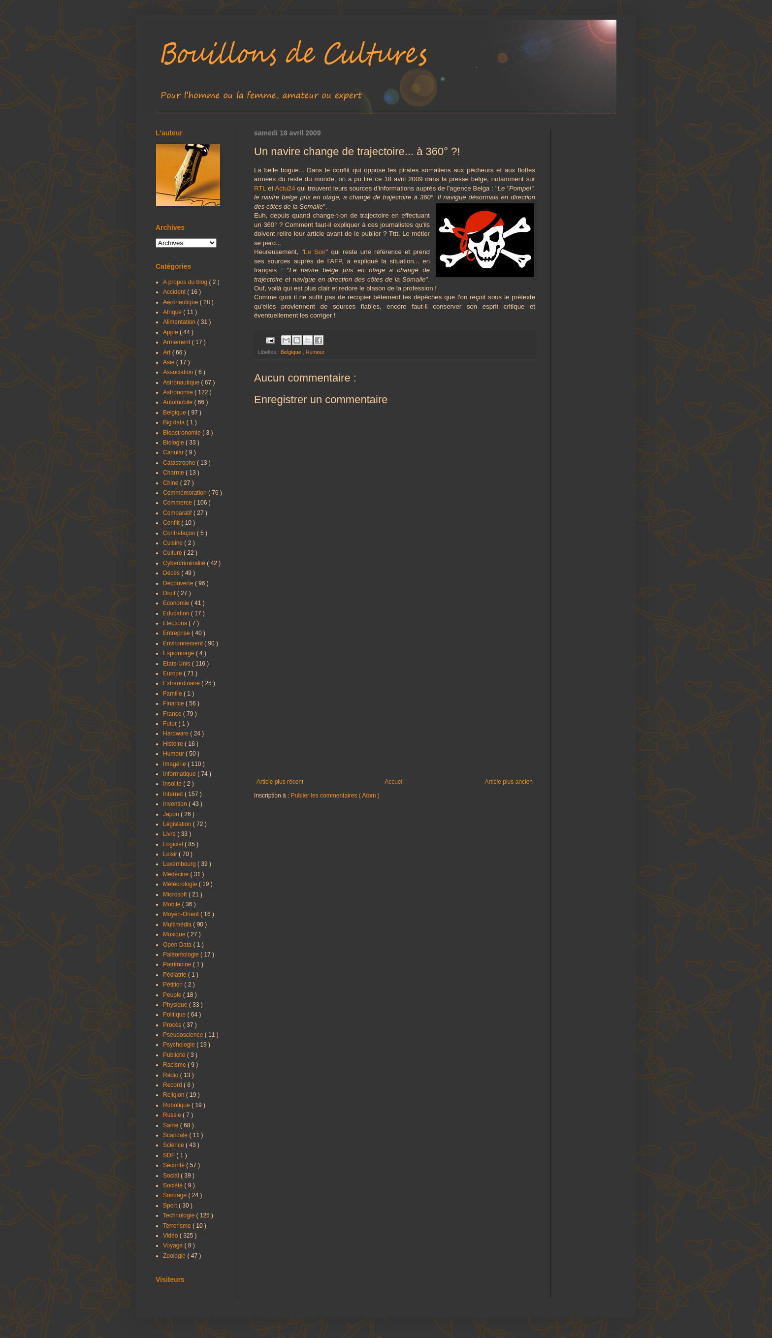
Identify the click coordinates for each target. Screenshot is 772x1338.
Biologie (174, 442)
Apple (171, 332)
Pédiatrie (175, 974)
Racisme (175, 1064)
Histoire (174, 743)
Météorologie (181, 884)
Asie (169, 362)
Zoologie (175, 1255)
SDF (169, 1155)
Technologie (179, 1215)
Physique (176, 1004)
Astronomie (178, 392)
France (173, 713)
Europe (173, 673)
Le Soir (314, 251)
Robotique (177, 1105)
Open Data (178, 944)
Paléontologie (181, 954)
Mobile (172, 904)
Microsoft (176, 894)
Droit (170, 593)
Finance (174, 703)
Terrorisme (178, 1225)
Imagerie (175, 764)
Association (179, 372)
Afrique (173, 312)
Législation (178, 824)
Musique (175, 934)
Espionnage (179, 653)
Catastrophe (180, 462)
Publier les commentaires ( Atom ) (335, 795)
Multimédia (178, 924)
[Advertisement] (394, 697)
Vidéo (171, 1235)
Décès (172, 573)
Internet (174, 794)
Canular (174, 452)
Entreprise (177, 633)
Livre (170, 833)
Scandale (176, 1135)
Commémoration (185, 492)
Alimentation (180, 322)
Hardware (176, 733)
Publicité (175, 1054)
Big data (174, 422)
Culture (173, 552)
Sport (171, 1205)
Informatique (180, 773)
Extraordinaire (182, 683)
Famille (173, 693)
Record (173, 1085)
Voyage (173, 1245)
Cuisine (173, 543)
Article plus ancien (509, 781)
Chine (171, 482)
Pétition (173, 984)
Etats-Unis (177, 663)
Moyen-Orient (181, 914)
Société (173, 1185)
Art (167, 352)
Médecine (176, 874)
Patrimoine (178, 964)
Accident (175, 291)
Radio (171, 1075)
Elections (176, 623)
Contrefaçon (180, 533)
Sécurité (174, 1165)
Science (174, 1145)
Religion (174, 1094)
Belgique (292, 352)
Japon (172, 814)
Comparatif (178, 513)
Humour (315, 352)
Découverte (179, 583)
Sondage (175, 1195)
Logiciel (174, 844)
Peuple (173, 994)
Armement (177, 342)
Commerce (178, 502)
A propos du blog (186, 282)
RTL (260, 188)
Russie (173, 1115)
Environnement (183, 643)
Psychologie (179, 1044)
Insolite (173, 783)
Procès (173, 1024)
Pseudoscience (184, 1034)
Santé (171, 1125)
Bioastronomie (182, 432)
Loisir (171, 854)
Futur (170, 723)
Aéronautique (181, 302)
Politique (175, 1014)
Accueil (394, 781)
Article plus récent (280, 781)
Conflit (172, 522)
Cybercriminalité (185, 563)
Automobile (178, 402)
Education (177, 613)
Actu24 (285, 188)
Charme (174, 472)
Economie (177, 603)
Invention (176, 803)
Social (172, 1175)
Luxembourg (180, 863)
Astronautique (182, 382)
